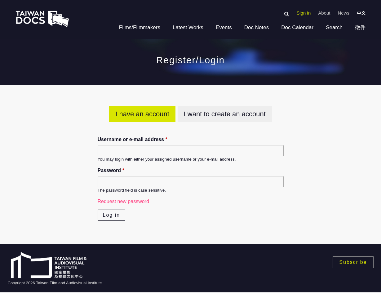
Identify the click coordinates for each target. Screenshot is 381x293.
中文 (361, 13)
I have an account (142, 114)
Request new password (123, 201)
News (343, 13)
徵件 (360, 27)
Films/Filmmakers (139, 27)
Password (111, 170)
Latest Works (188, 27)
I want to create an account (225, 114)
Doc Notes (256, 27)
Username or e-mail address (132, 139)
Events (224, 27)
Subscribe (353, 262)
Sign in (303, 13)
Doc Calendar (297, 27)
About (324, 13)
